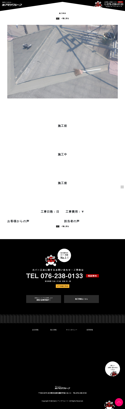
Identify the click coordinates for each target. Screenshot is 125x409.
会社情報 (35, 330)
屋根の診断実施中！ (44, 299)
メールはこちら (62, 286)
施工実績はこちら (81, 299)
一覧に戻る (62, 18)
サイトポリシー (71, 330)
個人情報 (53, 330)
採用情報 (90, 330)
